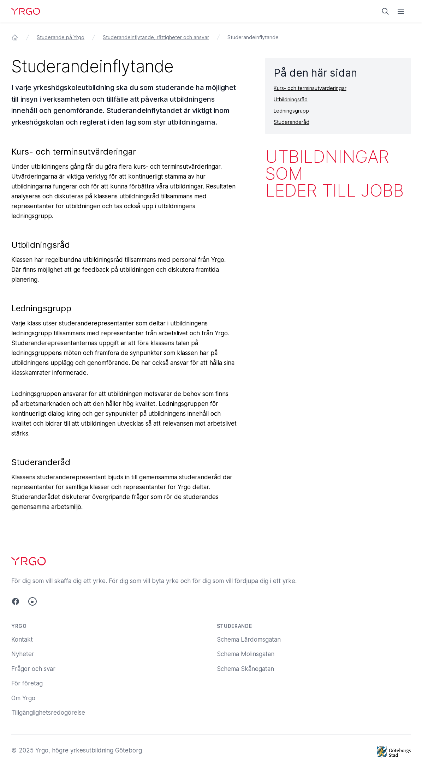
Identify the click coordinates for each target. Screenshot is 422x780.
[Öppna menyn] (401, 11)
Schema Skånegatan (245, 668)
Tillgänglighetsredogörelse (48, 712)
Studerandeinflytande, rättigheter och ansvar (156, 37)
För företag (27, 683)
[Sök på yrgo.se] (385, 11)
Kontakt (22, 639)
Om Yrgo (23, 698)
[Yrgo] (25, 11)
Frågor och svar (33, 668)
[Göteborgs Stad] (394, 751)
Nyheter (22, 654)
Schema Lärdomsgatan (249, 639)
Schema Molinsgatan (245, 654)
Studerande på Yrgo (60, 37)
